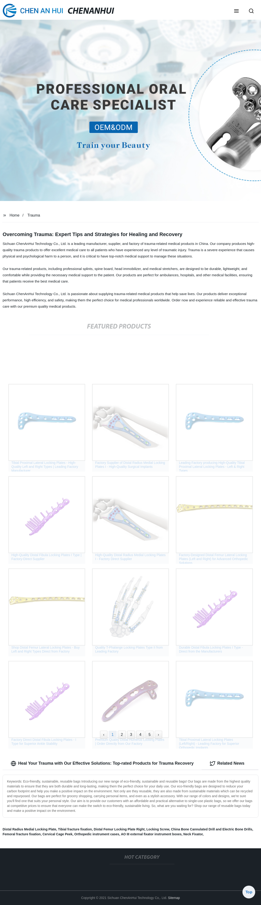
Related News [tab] (227, 763)
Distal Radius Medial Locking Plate (29, 829)
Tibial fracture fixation (75, 829)
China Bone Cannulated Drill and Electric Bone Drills (211, 829)
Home (14, 215)
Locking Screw (157, 829)
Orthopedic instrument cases (96, 834)
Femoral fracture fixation (22, 834)
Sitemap (174, 898)
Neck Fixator (193, 834)
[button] (236, 11)
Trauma (33, 215)
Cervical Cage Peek (57, 834)
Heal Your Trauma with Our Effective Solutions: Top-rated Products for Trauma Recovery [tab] (102, 763)
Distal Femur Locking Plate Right (119, 829)
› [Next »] (158, 735)
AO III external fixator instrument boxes (151, 834)
